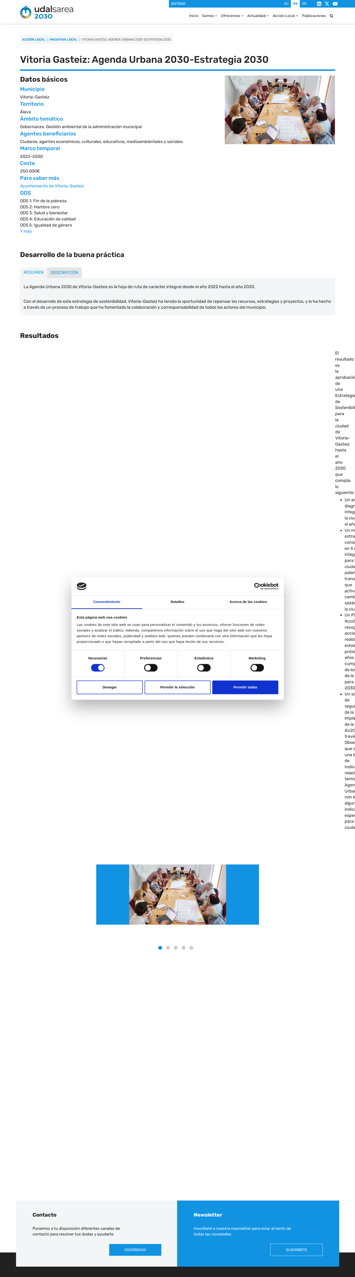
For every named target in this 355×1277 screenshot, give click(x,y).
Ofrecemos (231, 15)
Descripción (64, 272)
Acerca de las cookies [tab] (248, 602)
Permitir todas (245, 687)
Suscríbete (296, 1250)
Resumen (34, 272)
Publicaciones (314, 15)
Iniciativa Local (63, 39)
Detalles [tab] (177, 602)
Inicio (192, 15)
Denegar (110, 687)
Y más (26, 231)
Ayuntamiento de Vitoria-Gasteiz (52, 186)
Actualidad (257, 15)
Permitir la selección (177, 687)
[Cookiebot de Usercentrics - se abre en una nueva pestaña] (257, 586)
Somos (208, 15)
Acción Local (285, 15)
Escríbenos (135, 1250)
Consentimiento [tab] (106, 602)
